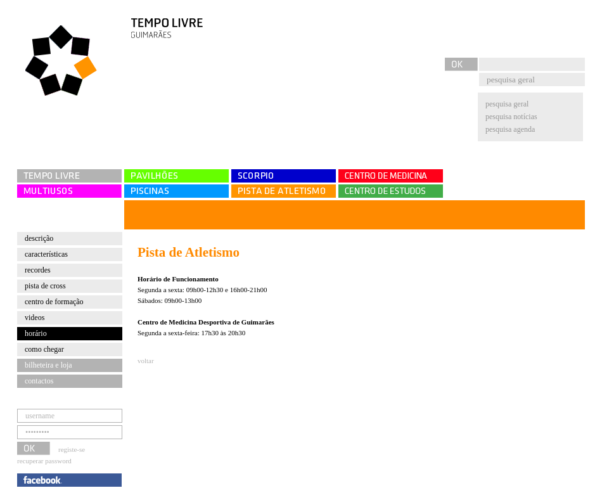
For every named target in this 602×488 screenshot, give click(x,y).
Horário (36, 333)
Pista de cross (45, 285)
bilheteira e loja (48, 365)
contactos (39, 380)
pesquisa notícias (511, 116)
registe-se (71, 449)
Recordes (38, 270)
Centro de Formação (54, 301)
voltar (146, 360)
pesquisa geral (506, 104)
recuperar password (44, 461)
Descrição (39, 238)
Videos (34, 317)
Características (46, 254)
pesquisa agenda (510, 129)
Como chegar (44, 349)
